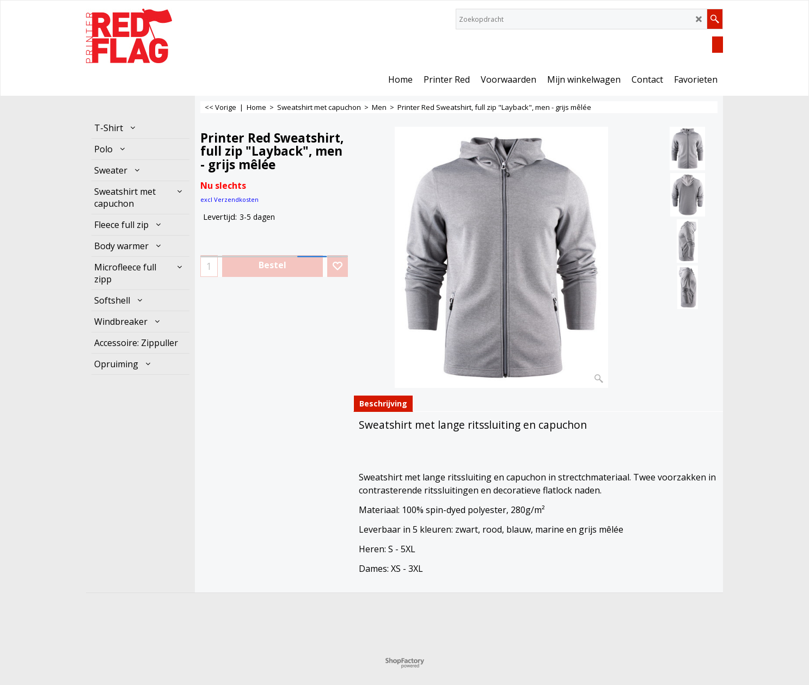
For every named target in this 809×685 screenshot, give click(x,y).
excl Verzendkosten (229, 199)
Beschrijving (383, 403)
